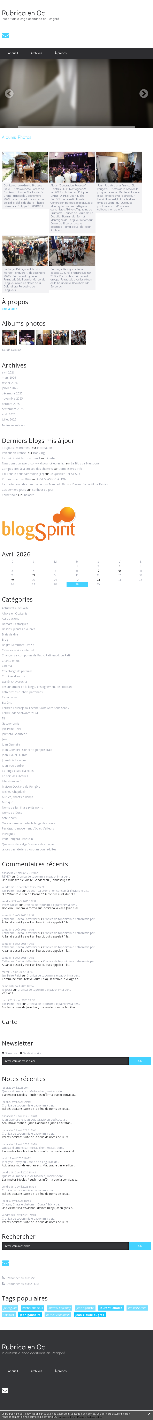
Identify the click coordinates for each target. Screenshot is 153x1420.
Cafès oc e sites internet (18, 650)
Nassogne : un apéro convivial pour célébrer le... (33, 463)
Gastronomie (10, 723)
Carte (9, 1021)
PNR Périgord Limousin (17, 839)
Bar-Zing (39, 453)
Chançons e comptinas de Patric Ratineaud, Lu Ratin (36, 655)
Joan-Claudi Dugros (15, 755)
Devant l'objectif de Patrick (90, 484)
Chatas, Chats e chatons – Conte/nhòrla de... (31, 1204)
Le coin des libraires (15, 776)
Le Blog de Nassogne (85, 463)
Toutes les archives (13, 425)
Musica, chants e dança (17, 797)
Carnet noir (9, 495)
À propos (61, 53)
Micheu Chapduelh (14, 792)
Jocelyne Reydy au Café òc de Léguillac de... (30, 1162)
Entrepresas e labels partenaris (22, 692)
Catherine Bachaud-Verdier (19, 919)
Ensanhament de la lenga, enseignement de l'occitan (37, 687)
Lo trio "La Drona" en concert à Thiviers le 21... (58, 891)
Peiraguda (8, 834)
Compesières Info (70, 469)
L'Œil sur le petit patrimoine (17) (23, 474)
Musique (7, 802)
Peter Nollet (10, 905)
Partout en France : (14, 453)
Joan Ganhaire (11, 744)
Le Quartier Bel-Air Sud (65, 474)
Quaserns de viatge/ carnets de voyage (28, 844)
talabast (8, 1315)
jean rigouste (85, 1308)
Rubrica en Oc (23, 12)
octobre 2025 (11, 404)
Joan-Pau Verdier (13, 765)
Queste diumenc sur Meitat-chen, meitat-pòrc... (33, 1091)
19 (12, 580)
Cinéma (7, 666)
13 (33, 575)
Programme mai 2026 (16, 479)
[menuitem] (13, 53)
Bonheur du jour (42, 490)
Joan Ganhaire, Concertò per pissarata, (27, 750)
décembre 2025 (12, 393)
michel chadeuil (32, 1308)
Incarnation (44, 448)
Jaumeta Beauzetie (14, 734)
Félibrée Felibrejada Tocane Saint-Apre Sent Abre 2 (35, 708)
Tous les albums (11, 350)
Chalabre (28, 495)
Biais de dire (10, 634)
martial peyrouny (59, 1308)
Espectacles (9, 697)
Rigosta (7, 989)
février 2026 (10, 383)
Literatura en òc (12, 781)
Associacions (10, 618)
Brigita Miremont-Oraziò (18, 645)
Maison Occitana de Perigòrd (21, 786)
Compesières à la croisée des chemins (27, 469)
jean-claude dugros (89, 1315)
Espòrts (7, 702)
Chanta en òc (11, 661)
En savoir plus (48, 1417)
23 (98, 580)
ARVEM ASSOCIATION (51, 479)
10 (119, 571)
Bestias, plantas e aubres (18, 629)
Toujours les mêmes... (16, 448)
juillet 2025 (9, 419)
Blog (5, 639)
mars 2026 (9, 377)
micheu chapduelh (58, 1315)
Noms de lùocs (12, 813)
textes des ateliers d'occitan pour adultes (29, 849)
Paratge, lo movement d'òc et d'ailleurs (28, 828)
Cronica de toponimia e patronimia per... (43, 876)
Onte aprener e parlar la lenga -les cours (28, 823)
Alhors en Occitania (15, 613)
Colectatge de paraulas (17, 671)
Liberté (50, 458)
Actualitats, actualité (15, 608)
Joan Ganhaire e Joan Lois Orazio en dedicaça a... (34, 1119)
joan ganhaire (30, 1315)
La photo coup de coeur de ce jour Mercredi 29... (34, 484)
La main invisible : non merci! (21, 458)
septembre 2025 (13, 409)
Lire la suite (9, 309)
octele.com (9, 818)
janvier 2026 (10, 388)
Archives (36, 53)
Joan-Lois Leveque (14, 760)
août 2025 (8, 414)
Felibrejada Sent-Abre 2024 (20, 713)
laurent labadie (111, 1308)
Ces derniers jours (14, 490)
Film (4, 718)
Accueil (13, 53)
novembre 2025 (12, 398)
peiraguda (10, 1308)
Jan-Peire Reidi (11, 729)
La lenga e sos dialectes (18, 771)
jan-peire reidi (137, 1308)
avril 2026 (8, 372)
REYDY (6, 876)
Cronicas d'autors (13, 676)
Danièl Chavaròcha (14, 682)
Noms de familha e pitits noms (22, 807)
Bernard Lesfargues (15, 624)
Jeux (4, 739)
